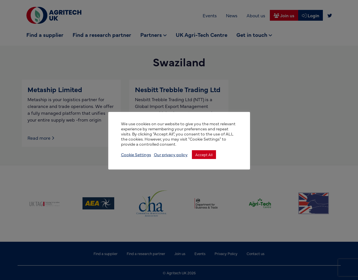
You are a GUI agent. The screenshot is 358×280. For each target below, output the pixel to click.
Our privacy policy (171, 154)
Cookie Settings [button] (136, 154)
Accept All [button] (204, 154)
